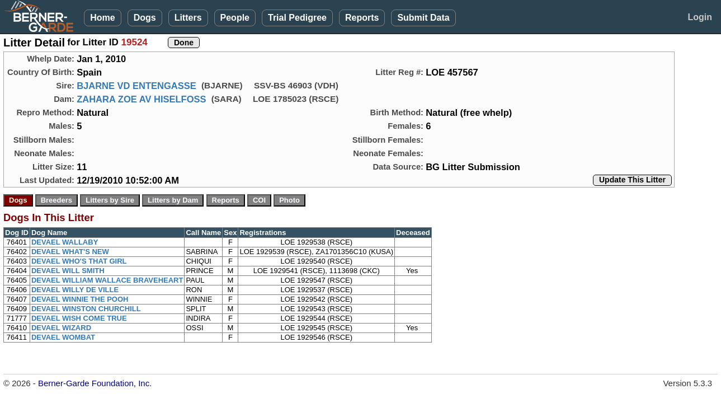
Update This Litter (632, 179)
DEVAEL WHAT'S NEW (70, 251)
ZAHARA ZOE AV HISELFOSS (141, 99)
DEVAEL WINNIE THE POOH (80, 299)
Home (102, 17)
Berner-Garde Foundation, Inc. (95, 383)
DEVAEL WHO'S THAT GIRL (79, 261)
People (234, 17)
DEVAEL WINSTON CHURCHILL (86, 308)
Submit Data (423, 17)
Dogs (145, 17)
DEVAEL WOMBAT (63, 337)
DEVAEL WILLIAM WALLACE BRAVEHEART (107, 280)
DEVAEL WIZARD (61, 328)
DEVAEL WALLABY (64, 242)
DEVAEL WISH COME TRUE (79, 318)
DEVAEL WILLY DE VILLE (75, 289)
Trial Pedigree (297, 17)
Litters (188, 17)
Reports (362, 17)
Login (699, 17)
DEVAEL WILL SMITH (68, 270)
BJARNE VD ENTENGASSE (136, 86)
